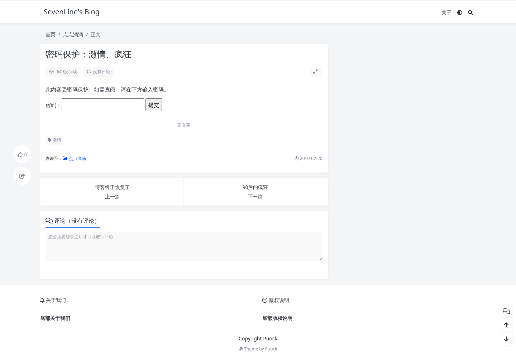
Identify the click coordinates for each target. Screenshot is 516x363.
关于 (446, 12)
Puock (271, 349)
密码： (95, 104)
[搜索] (470, 12)
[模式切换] (459, 12)
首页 (51, 34)
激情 (54, 140)
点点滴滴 (73, 34)
